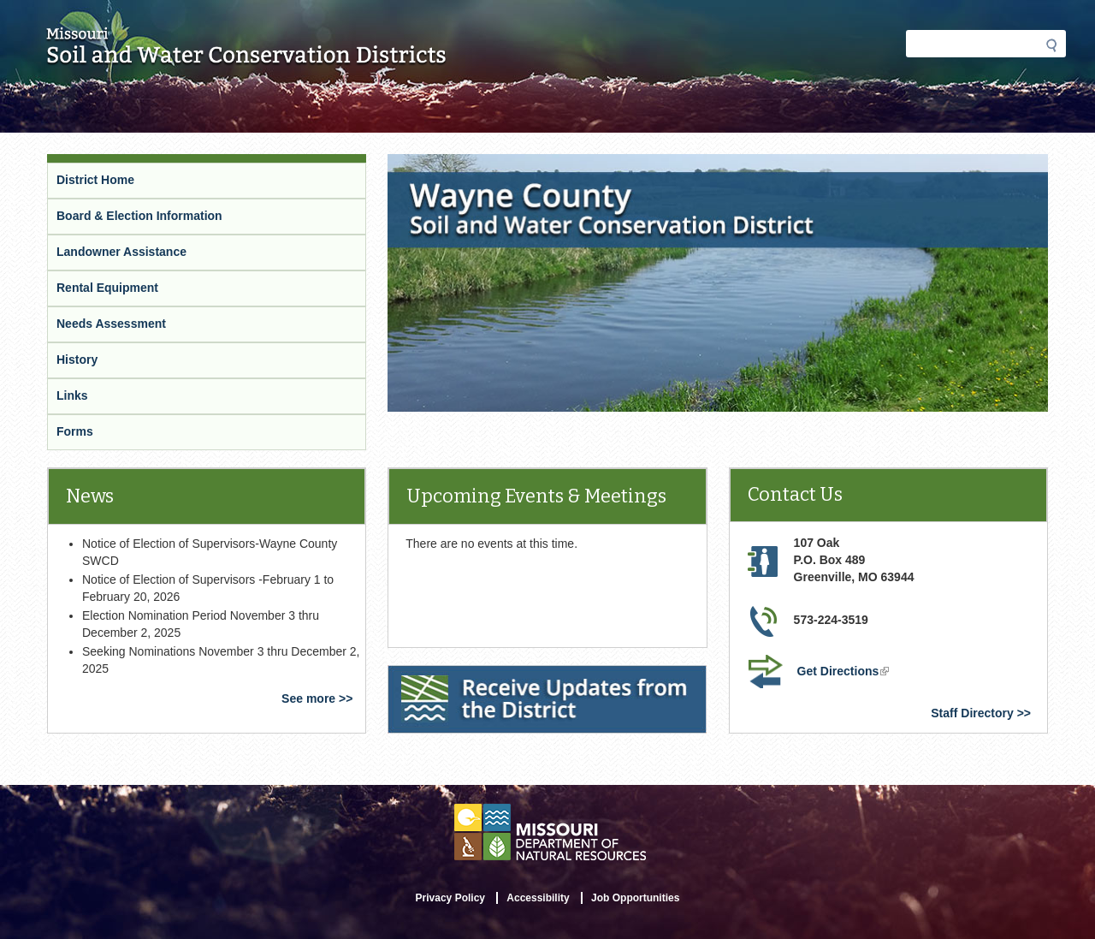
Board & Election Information (139, 216)
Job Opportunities (635, 898)
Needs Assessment (111, 323)
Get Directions (845, 672)
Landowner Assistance (121, 252)
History (77, 359)
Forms (74, 431)
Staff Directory (972, 713)
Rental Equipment (107, 287)
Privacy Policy (450, 898)
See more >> (316, 698)
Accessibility (537, 898)
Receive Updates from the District (487, 676)
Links (72, 395)
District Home (95, 180)
